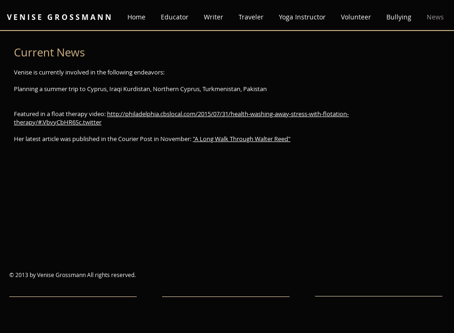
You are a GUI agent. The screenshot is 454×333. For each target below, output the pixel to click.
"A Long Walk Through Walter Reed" (241, 139)
